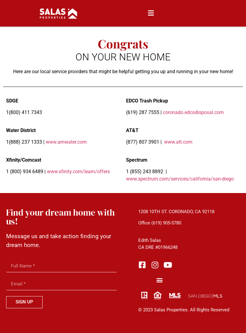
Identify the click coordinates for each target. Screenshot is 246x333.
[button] (151, 13)
